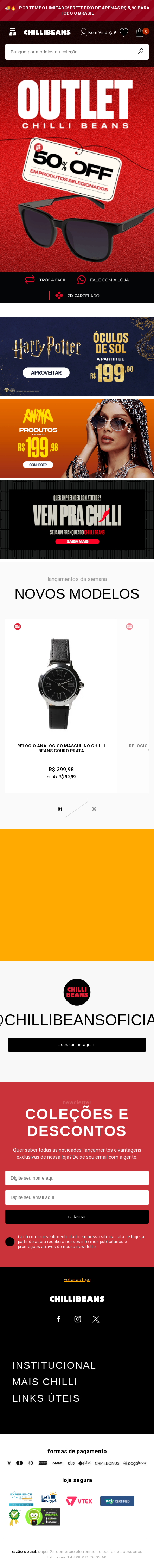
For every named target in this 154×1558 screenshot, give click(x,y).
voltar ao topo (77, 1264)
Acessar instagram (77, 1029)
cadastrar (77, 1202)
